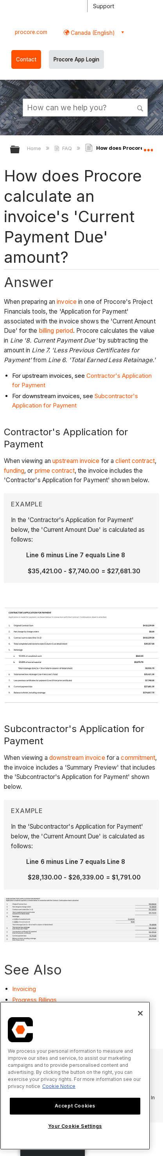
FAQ (63, 148)
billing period (56, 330)
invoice (67, 301)
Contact (26, 59)
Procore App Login (76, 59)
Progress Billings (34, 999)
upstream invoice (76, 461)
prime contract (55, 470)
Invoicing (24, 989)
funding (14, 470)
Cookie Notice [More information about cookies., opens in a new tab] (58, 1086)
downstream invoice (77, 757)
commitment (138, 757)
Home (35, 148)
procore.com (31, 32)
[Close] (140, 1013)
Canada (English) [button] (92, 32)
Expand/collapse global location (148, 147)
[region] (75, 1076)
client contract (135, 461)
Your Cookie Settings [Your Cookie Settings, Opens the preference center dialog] (75, 1126)
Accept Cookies (75, 1106)
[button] (140, 107)
